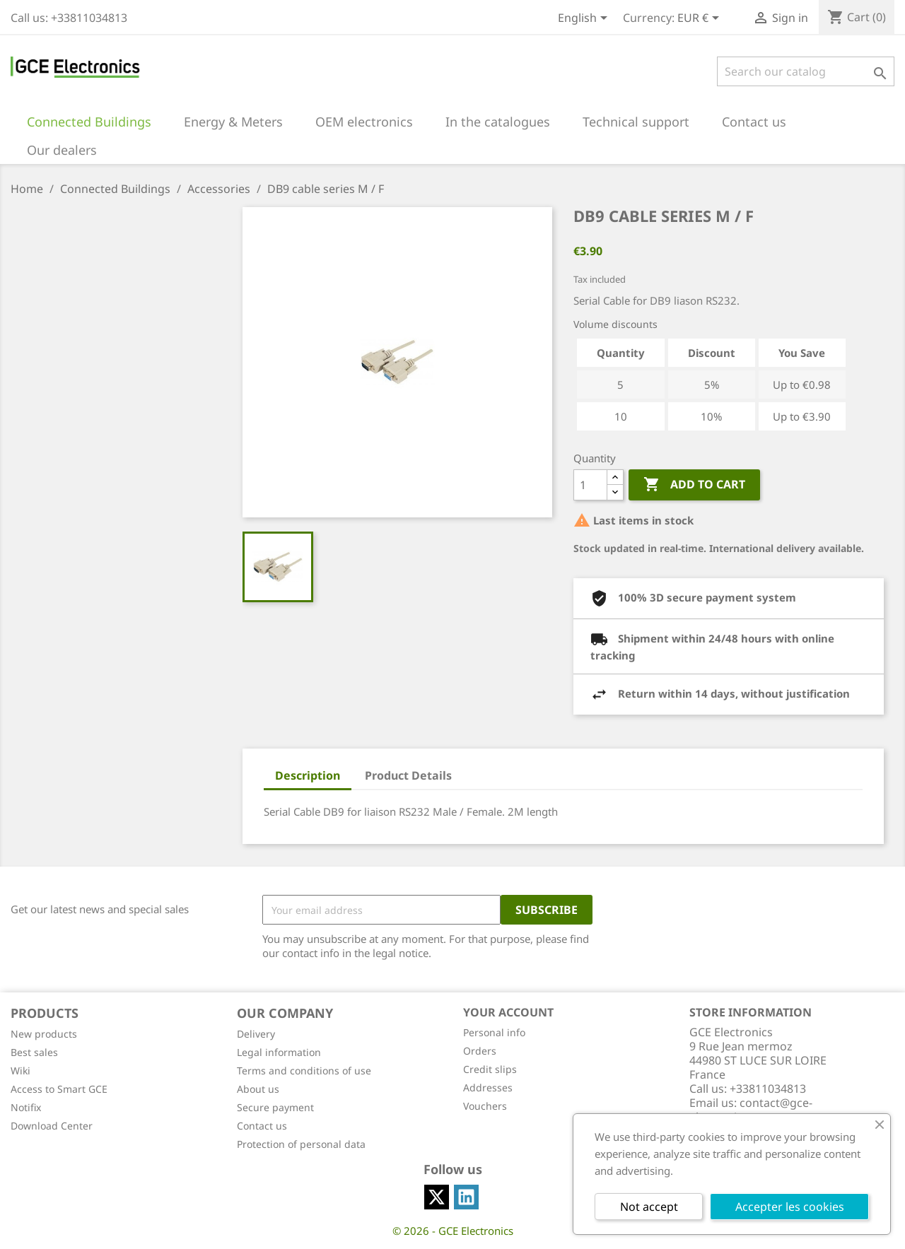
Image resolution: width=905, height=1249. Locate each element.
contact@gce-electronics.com (750, 1110)
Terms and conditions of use (304, 1070)
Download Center (52, 1125)
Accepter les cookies (789, 1206)
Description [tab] (307, 775)
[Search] (805, 71)
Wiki (20, 1070)
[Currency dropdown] (700, 19)
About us (258, 1089)
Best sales (34, 1052)
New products (44, 1033)
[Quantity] (590, 484)
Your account (508, 1012)
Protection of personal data (301, 1144)
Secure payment (275, 1107)
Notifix (26, 1107)
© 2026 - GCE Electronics (452, 1231)
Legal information (279, 1052)
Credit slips (490, 1069)
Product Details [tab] (408, 775)
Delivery (256, 1033)
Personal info (494, 1032)
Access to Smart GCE (59, 1089)
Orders (479, 1050)
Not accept (649, 1206)
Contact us (262, 1125)
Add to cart (694, 485)
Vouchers (485, 1106)
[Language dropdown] (585, 19)
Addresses (488, 1087)
